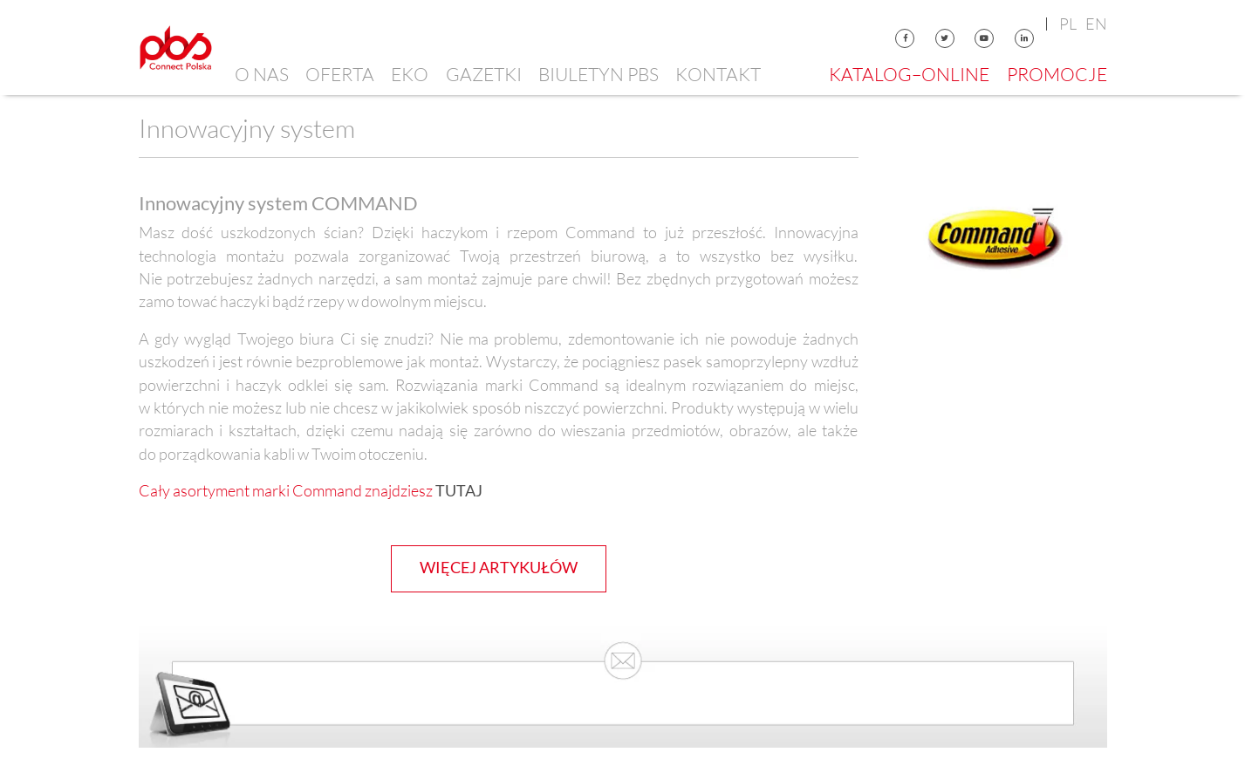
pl (1068, 23)
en (1096, 23)
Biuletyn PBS (598, 74)
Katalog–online (909, 74)
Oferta (339, 74)
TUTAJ (458, 491)
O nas (262, 74)
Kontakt (718, 74)
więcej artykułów (499, 567)
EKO (409, 74)
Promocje (1057, 74)
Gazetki (484, 74)
